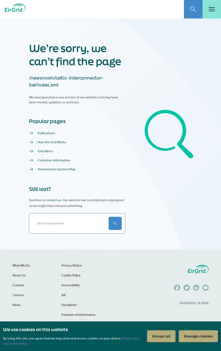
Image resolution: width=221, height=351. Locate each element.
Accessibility (70, 285)
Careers (18, 295)
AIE (63, 295)
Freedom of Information (78, 315)
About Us (19, 275)
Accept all (161, 336)
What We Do (21, 265)
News (16, 305)
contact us (53, 200)
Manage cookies (198, 336)
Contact (18, 285)
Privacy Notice (71, 265)
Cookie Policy (71, 275)
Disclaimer (69, 305)
